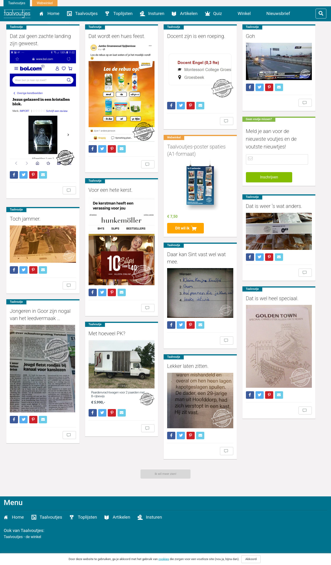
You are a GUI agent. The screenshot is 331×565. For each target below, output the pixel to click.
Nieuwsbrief (278, 13)
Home (53, 13)
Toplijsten (123, 13)
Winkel (244, 13)
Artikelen (189, 13)
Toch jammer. (25, 212)
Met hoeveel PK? (102, 322)
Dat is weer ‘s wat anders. (262, 204)
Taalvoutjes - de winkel (22, 537)
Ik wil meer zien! (165, 474)
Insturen (156, 13)
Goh (238, 36)
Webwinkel (45, 3)
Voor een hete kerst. (106, 184)
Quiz (217, 13)
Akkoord (250, 559)
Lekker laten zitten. (180, 357)
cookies (163, 559)
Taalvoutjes (16, 3)
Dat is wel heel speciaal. (260, 294)
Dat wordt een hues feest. (112, 36)
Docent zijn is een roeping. (188, 36)
